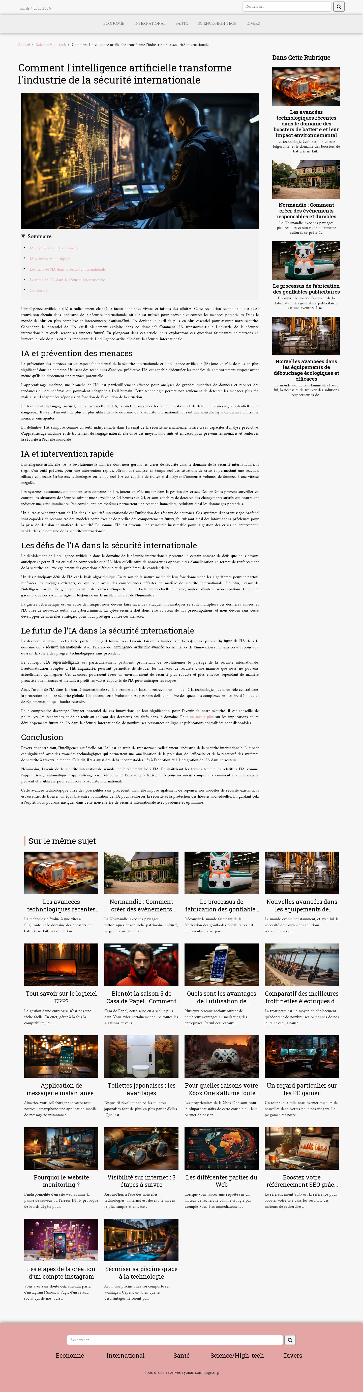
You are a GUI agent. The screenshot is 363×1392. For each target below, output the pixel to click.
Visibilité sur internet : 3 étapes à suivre (141, 1181)
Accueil (24, 44)
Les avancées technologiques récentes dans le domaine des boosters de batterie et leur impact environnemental (306, 123)
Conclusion (39, 290)
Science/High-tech (217, 23)
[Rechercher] (287, 7)
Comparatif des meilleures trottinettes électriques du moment (302, 1001)
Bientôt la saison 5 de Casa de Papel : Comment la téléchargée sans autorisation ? (141, 1005)
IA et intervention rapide (50, 258)
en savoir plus (202, 717)
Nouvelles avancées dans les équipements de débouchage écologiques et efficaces (306, 370)
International (150, 23)
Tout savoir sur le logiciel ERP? (61, 997)
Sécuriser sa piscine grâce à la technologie (141, 1272)
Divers (253, 23)
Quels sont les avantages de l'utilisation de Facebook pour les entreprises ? (221, 1005)
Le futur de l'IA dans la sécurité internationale (67, 280)
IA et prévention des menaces (54, 248)
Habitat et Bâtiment (181, 1379)
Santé (182, 23)
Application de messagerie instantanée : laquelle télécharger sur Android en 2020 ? (61, 1097)
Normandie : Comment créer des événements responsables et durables (306, 211)
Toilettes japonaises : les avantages (141, 1089)
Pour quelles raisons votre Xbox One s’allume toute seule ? (221, 1093)
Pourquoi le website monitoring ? (61, 1181)
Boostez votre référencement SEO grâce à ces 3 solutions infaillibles (301, 1188)
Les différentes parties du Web (221, 1181)
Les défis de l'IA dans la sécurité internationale (68, 269)
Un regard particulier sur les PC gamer (302, 1089)
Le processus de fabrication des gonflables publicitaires (306, 289)
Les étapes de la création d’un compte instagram (61, 1272)
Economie (113, 23)
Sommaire (39, 236)
